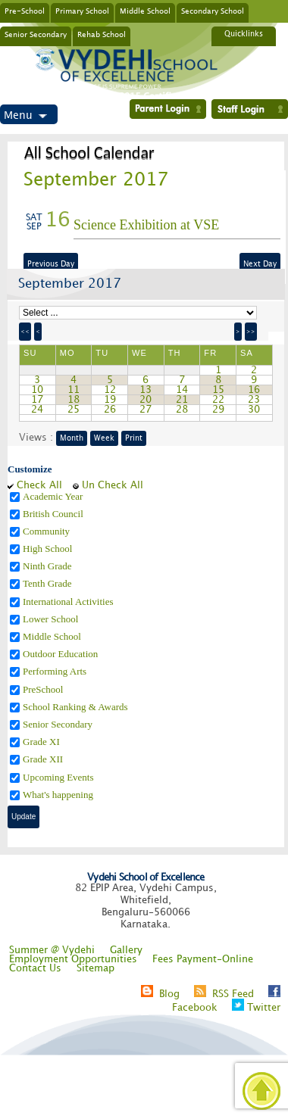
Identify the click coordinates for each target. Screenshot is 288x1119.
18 (73, 399)
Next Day (260, 264)
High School (49, 548)
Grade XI (42, 741)
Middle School (145, 10)
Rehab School (101, 34)
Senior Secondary (36, 34)
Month (71, 438)
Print (133, 438)
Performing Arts (56, 671)
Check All (39, 485)
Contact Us (35, 968)
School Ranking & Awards (76, 706)
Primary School (82, 10)
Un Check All (112, 485)
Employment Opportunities (73, 959)
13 (145, 389)
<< (25, 331)
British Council (54, 513)
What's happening (59, 794)
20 (145, 399)
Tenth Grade (48, 583)
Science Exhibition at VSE (146, 224)
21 (182, 399)
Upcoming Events (59, 777)
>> (250, 331)
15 (218, 389)
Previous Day (50, 264)
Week (104, 438)
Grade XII (44, 759)
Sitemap (95, 968)
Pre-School (25, 10)
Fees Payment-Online (202, 959)
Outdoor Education (62, 653)
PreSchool (44, 689)
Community (47, 531)
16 (254, 389)
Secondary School (212, 10)
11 (73, 389)
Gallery (126, 950)
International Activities (69, 601)
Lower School (52, 619)
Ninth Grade (48, 566)
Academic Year (54, 496)
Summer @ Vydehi (52, 950)
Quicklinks (243, 34)
